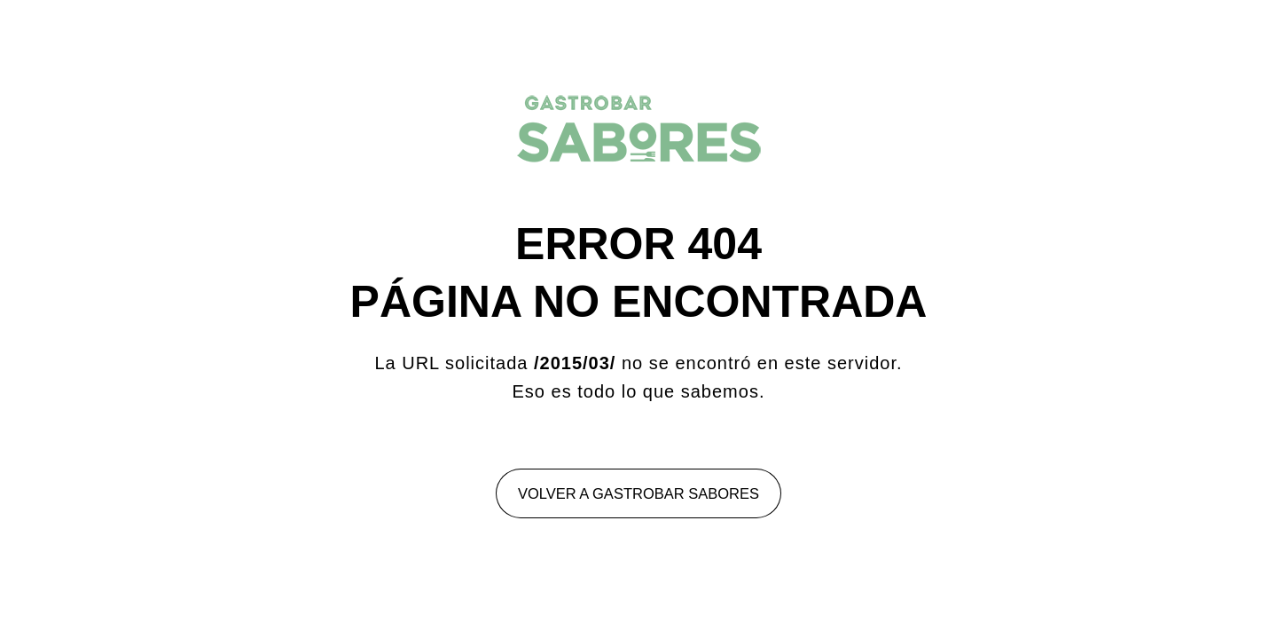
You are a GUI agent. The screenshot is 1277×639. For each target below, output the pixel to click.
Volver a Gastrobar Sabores (638, 493)
